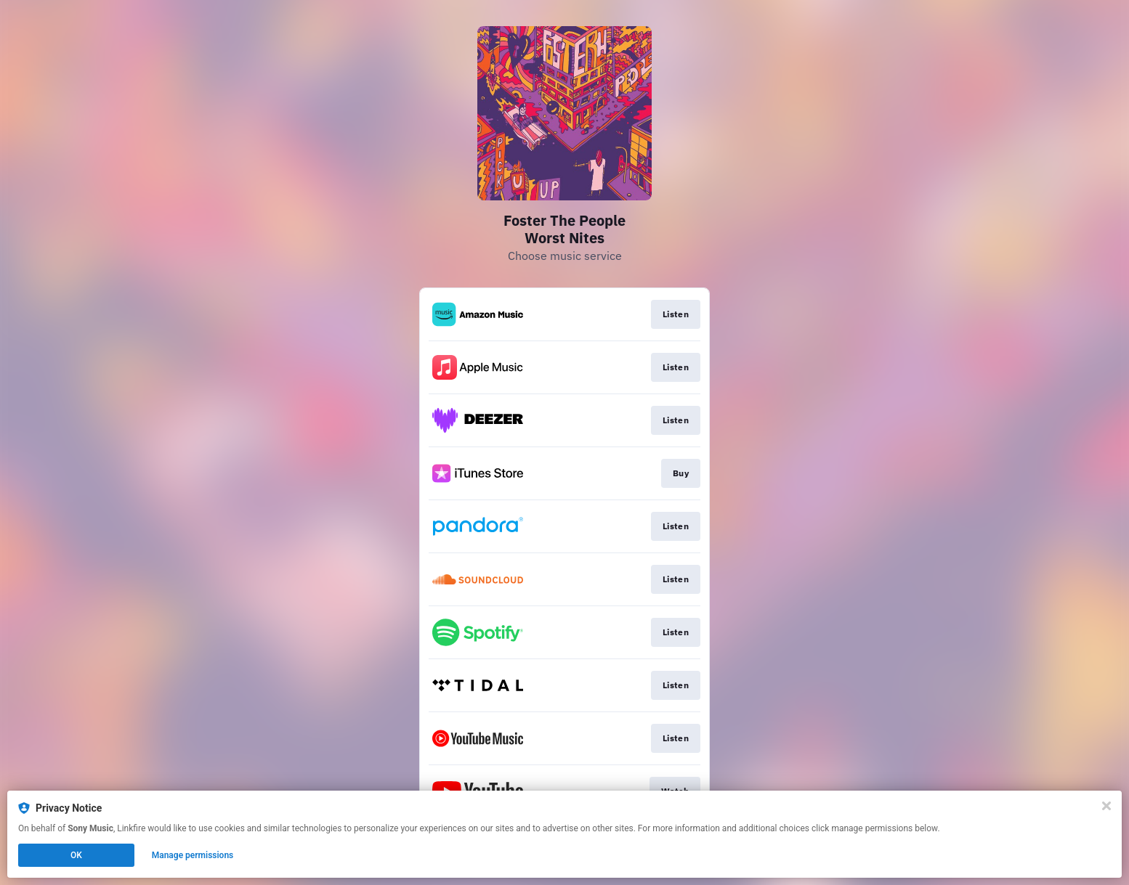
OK (76, 855)
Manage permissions (193, 855)
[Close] (1106, 805)
